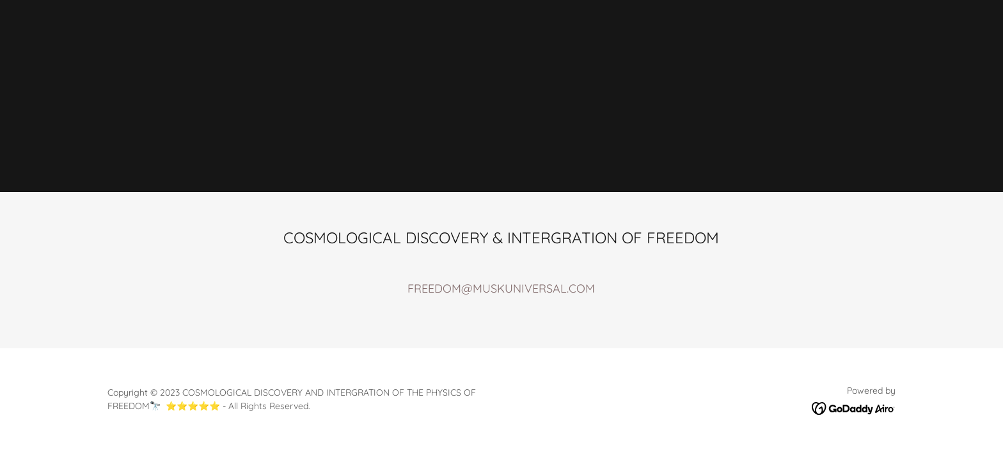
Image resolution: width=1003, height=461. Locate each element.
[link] (854, 407)
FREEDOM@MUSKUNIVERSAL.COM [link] (501, 288)
